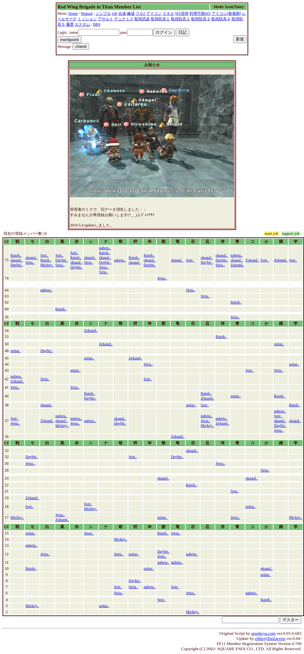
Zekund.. (237, 265)
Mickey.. (47, 265)
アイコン (154, 13)
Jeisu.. (104, 267)
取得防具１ (160, 19)
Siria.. (30, 262)
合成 (122, 13)
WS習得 (182, 13)
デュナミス (123, 19)
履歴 (70, 24)
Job (114, 13)
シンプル (103, 13)
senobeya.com (263, 633)
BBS (96, 24)
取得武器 (142, 19)
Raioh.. (16, 255)
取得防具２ (180, 19)
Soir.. (44, 255)
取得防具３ (200, 19)
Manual (87, 13)
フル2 (140, 13)
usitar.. (279, 344)
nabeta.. (105, 248)
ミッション (87, 19)
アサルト (105, 19)
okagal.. (17, 260)
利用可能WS (200, 13)
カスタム (82, 24)
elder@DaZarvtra (270, 638)
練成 (131, 13)
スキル (168, 13)
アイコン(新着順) (226, 13)
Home (73, 13)
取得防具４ (221, 19)
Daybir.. (17, 265)
